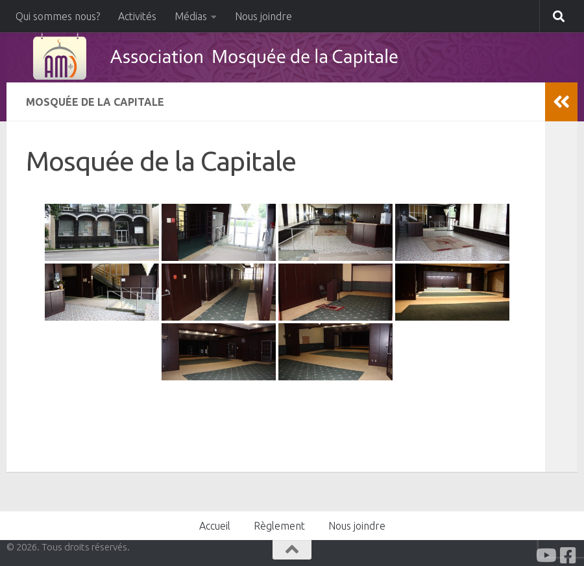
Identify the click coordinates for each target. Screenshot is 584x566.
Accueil (214, 526)
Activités (137, 16)
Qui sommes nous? (58, 16)
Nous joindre (263, 16)
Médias (191, 16)
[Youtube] (545, 556)
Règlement (279, 526)
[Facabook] (568, 556)
